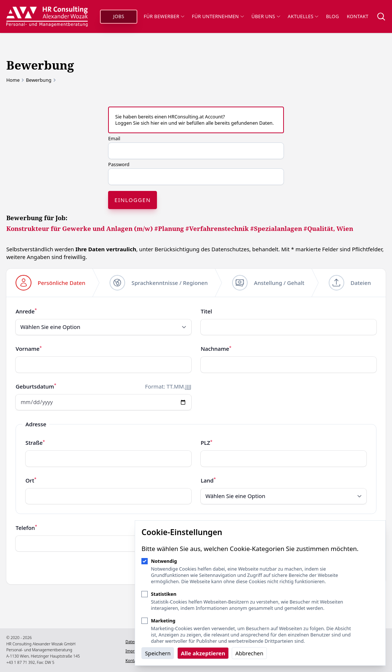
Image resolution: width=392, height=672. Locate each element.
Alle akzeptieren (203, 653)
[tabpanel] (196, 429)
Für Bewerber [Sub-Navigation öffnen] (164, 16)
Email (114, 138)
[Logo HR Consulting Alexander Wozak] (47, 16)
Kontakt (358, 16)
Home (13, 80)
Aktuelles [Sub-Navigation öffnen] (303, 16)
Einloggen (132, 200)
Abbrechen (249, 653)
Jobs (118, 16)
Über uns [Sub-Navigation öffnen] (265, 16)
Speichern (158, 653)
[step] (50, 283)
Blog (332, 16)
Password (118, 164)
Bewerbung (38, 80)
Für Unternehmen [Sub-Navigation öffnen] (218, 16)
